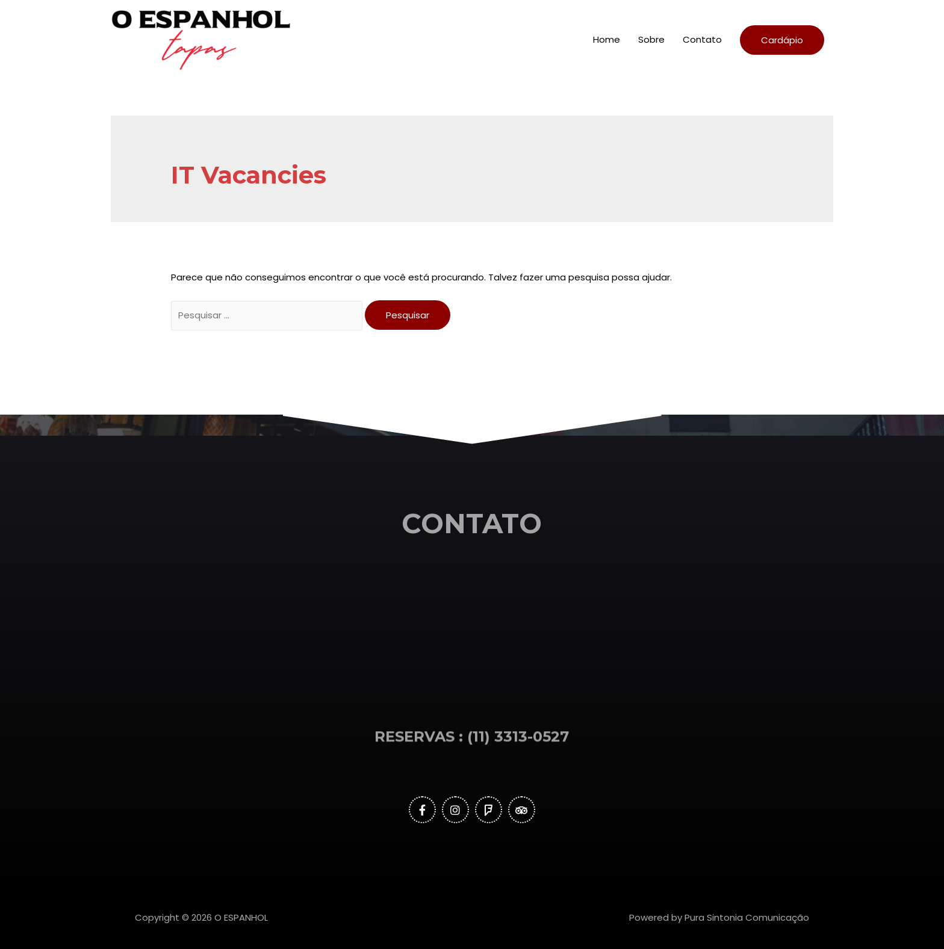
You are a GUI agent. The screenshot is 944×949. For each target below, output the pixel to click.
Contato (702, 39)
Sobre (651, 39)
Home (606, 39)
